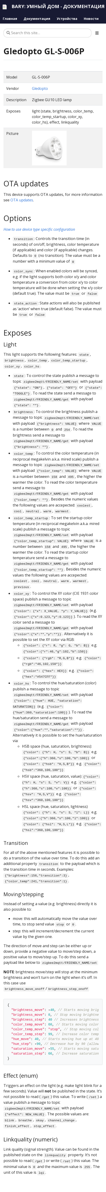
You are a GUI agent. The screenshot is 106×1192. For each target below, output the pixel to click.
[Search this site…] (47, 33)
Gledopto (40, 88)
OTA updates (21, 200)
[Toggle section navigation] (97, 33)
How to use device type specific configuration (39, 229)
